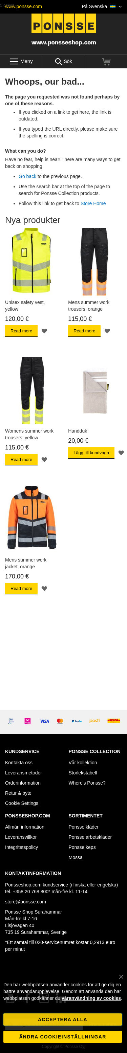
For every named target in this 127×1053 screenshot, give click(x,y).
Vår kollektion (83, 762)
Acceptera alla (62, 1019)
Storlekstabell (83, 772)
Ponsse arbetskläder (90, 837)
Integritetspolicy (21, 847)
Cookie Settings (21, 803)
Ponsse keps (82, 847)
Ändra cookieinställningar (62, 1036)
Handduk (77, 431)
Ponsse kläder (84, 827)
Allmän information (24, 827)
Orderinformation (23, 783)
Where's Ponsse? (87, 783)
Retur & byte (18, 793)
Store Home (93, 203)
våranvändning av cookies (91, 998)
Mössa (76, 857)
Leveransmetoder (23, 772)
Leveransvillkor (21, 837)
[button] (102, 6)
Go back (27, 176)
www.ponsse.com (23, 6)
